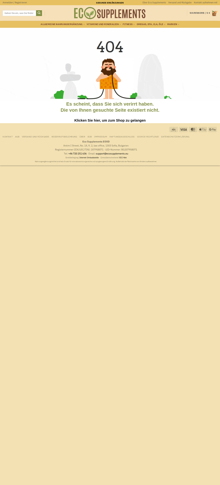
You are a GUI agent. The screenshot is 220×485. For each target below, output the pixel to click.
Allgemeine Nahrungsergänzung (63, 24)
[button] (15, 2)
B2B (90, 136)
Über (82, 136)
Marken (173, 24)
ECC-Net (123, 157)
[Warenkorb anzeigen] (203, 13)
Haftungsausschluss (122, 136)
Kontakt (8, 136)
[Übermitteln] (39, 13)
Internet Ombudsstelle (89, 157)
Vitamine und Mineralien (104, 24)
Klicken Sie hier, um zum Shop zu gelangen (110, 120)
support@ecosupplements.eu (112, 153)
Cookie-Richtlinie (148, 136)
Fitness (129, 24)
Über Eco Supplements (154, 2)
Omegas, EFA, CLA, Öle (151, 24)
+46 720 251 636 (77, 153)
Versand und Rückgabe (180, 2)
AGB (17, 136)
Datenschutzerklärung (175, 136)
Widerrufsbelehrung (64, 136)
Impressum (100, 136)
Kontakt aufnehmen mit (205, 2)
